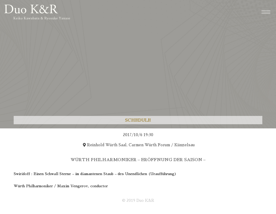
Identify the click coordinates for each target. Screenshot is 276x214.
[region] (138, 163)
